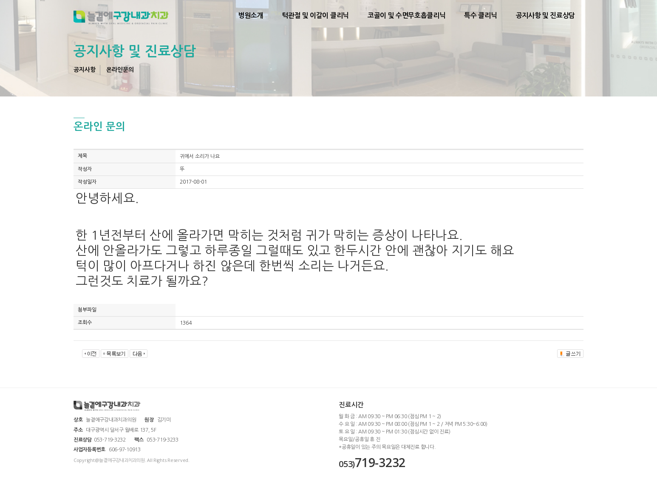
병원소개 (250, 15)
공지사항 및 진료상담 (545, 15)
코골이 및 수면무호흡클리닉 (407, 15)
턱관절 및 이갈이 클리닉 (315, 15)
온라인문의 (120, 70)
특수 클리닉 (480, 15)
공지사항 (85, 70)
